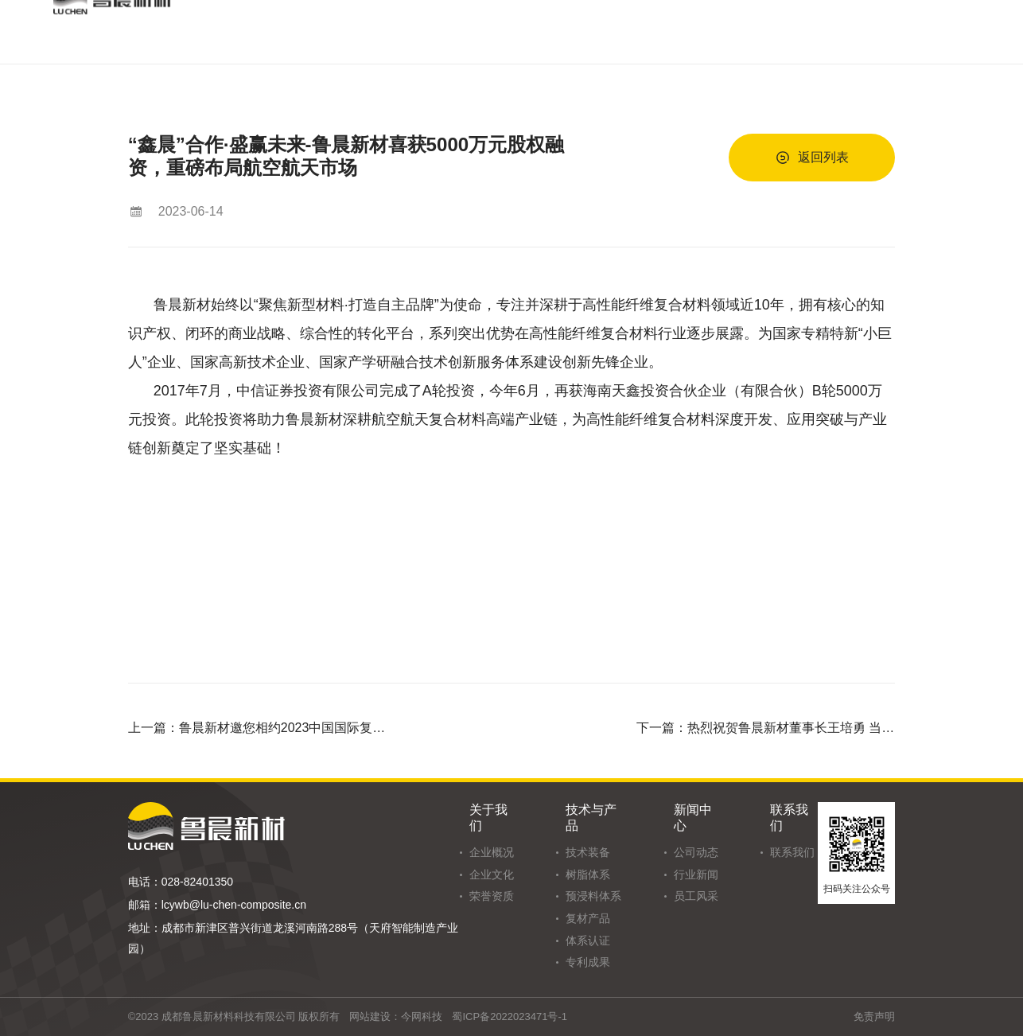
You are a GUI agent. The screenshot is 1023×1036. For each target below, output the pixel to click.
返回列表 (812, 157)
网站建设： (375, 1016)
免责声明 (874, 1016)
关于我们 (488, 817)
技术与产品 (591, 817)
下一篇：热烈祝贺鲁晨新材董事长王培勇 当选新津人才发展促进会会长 (766, 727)
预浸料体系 (593, 896)
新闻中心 (693, 817)
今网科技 (421, 1016)
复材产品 (588, 918)
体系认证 (588, 940)
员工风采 (696, 896)
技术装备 (588, 852)
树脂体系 (588, 874)
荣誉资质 (491, 896)
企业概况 (491, 852)
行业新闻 (696, 874)
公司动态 (696, 852)
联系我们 (789, 817)
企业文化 (491, 874)
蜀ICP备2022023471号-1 (509, 1016)
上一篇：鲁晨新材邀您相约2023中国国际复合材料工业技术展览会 (257, 727)
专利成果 (588, 962)
